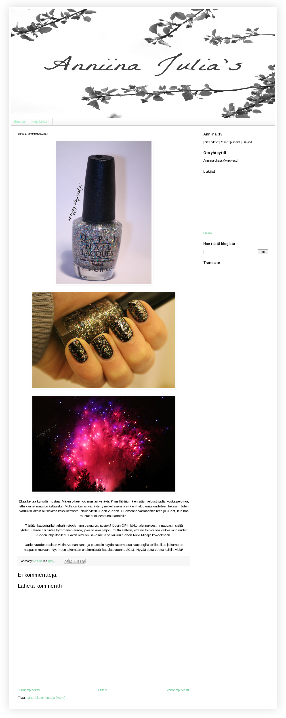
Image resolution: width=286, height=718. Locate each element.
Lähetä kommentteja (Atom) (46, 697)
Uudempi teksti (29, 690)
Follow (207, 233)
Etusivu (19, 121)
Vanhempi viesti (178, 690)
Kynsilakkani (40, 121)
